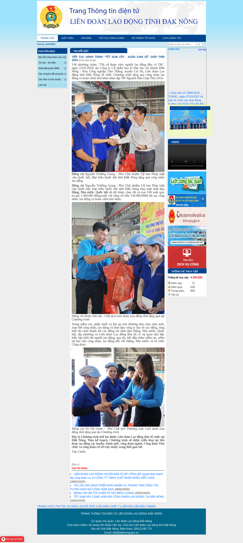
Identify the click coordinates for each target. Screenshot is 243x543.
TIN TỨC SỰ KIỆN (66, 506)
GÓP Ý (115, 506)
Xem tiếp (202, 50)
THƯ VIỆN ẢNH (179, 108)
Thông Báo (174, 49)
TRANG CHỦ (45, 506)
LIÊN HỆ (127, 506)
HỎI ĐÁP (103, 506)
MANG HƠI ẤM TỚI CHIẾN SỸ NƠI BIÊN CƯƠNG (104, 493)
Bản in (75, 464)
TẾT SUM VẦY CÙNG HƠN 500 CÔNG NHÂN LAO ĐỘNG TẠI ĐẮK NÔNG (119, 496)
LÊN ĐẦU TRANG (145, 506)
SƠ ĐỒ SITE (87, 506)
